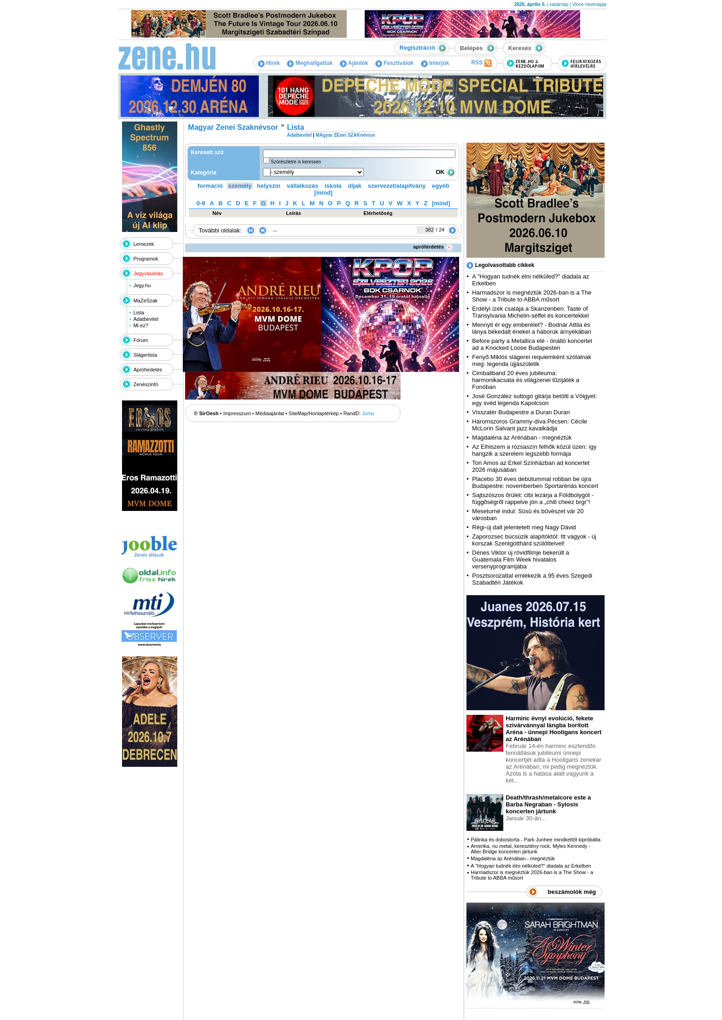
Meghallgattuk (309, 63)
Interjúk (435, 63)
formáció (210, 185)
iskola (333, 185)
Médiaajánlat (270, 413)
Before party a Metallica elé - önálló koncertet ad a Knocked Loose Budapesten (532, 344)
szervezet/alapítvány (397, 185)
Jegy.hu (142, 285)
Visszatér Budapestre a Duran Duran (521, 412)
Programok (146, 258)
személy (240, 185)
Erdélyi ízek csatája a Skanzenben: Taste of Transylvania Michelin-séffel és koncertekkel (530, 312)
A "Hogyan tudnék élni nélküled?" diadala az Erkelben (531, 866)
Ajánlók (354, 63)
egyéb (440, 185)
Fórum (141, 340)
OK (446, 171)
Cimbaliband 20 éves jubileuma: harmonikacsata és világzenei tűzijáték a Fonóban (525, 380)
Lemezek (144, 244)
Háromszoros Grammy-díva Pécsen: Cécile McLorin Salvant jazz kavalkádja (529, 425)
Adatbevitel (146, 319)
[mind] (323, 192)
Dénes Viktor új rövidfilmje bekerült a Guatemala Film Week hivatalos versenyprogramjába (520, 559)
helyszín (268, 185)
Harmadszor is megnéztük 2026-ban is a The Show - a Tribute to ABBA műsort (531, 296)
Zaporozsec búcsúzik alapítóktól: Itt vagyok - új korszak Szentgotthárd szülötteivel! (534, 540)
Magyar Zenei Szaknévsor (233, 127)
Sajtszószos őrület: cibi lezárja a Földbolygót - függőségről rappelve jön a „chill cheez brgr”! (533, 498)
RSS (481, 63)
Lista (139, 312)
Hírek (269, 63)
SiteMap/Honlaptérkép (314, 413)
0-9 (201, 203)
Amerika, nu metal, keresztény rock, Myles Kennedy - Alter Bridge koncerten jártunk (530, 848)
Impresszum (237, 413)
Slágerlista (145, 355)
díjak (354, 185)
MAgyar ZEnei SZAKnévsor (345, 135)
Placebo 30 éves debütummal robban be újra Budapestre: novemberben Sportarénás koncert (535, 482)
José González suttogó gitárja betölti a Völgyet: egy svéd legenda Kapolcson (534, 399)
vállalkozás (303, 185)
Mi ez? (141, 325)
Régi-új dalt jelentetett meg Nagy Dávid (524, 527)
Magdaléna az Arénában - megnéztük (521, 437)
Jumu (368, 413)
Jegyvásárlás (148, 273)
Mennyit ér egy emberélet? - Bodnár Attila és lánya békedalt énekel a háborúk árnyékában (531, 328)
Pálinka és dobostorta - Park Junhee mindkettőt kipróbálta (535, 839)
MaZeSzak (146, 300)
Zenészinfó (146, 384)
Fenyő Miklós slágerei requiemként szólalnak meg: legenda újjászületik (531, 360)
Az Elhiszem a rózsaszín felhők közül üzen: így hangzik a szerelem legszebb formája (534, 450)
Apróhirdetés (148, 369)
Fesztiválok (394, 63)
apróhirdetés (433, 246)
